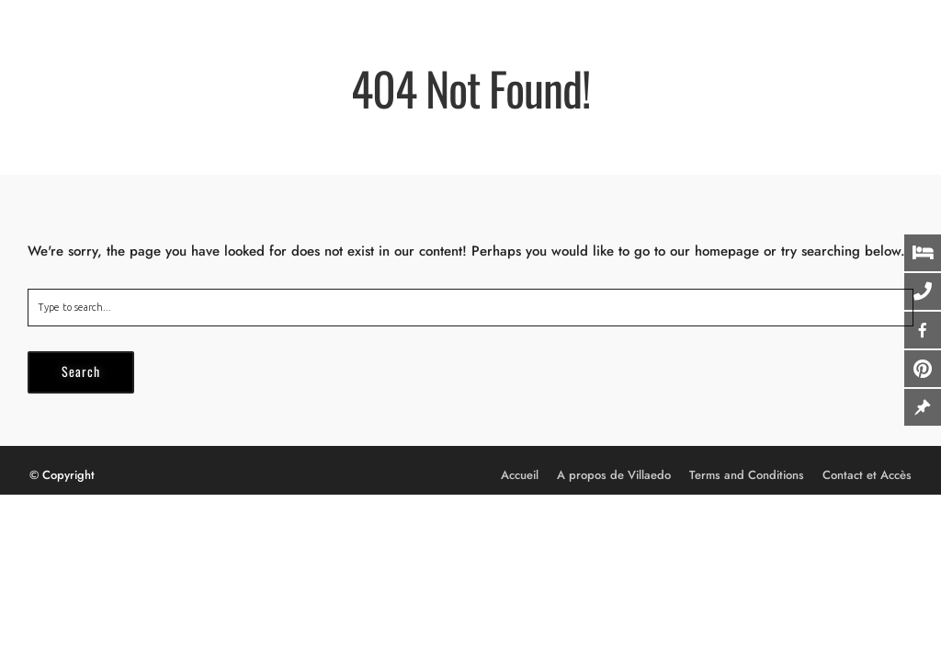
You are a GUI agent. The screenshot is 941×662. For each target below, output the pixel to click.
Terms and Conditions (746, 475)
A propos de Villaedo (614, 475)
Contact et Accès (867, 475)
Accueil (520, 475)
